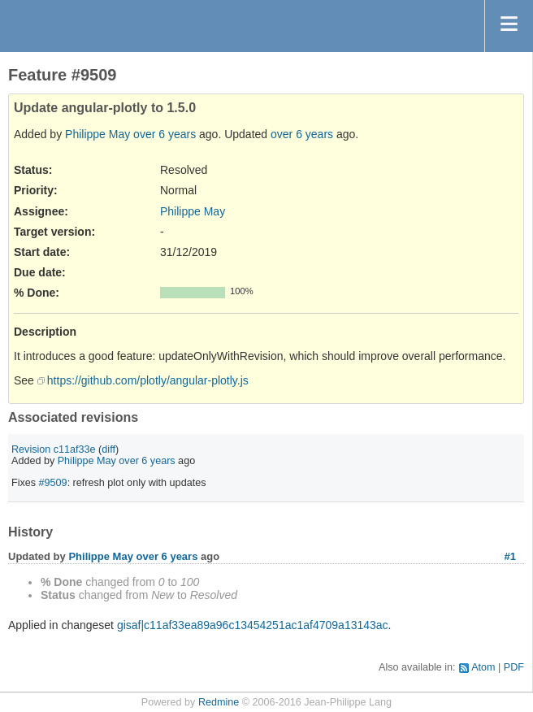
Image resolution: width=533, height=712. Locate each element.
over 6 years (164, 134)
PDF (514, 667)
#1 (510, 556)
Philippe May (97, 134)
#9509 (53, 482)
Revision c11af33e (53, 449)
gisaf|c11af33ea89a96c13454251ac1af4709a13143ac (252, 625)
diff (108, 449)
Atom (483, 667)
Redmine (218, 702)
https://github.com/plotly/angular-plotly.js (148, 380)
